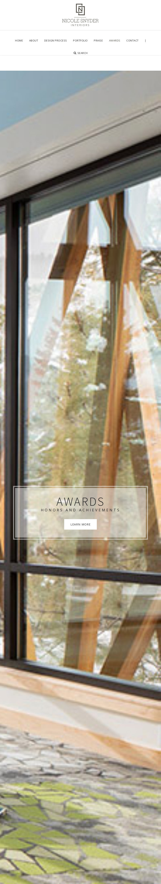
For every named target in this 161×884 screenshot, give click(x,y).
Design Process (55, 40)
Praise (98, 40)
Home (19, 40)
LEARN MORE (80, 504)
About (33, 40)
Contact (132, 40)
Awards (114, 40)
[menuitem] (19, 40)
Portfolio (80, 40)
